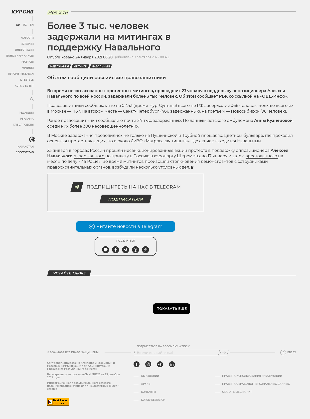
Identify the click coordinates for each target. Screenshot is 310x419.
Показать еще (171, 308)
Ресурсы (27, 61)
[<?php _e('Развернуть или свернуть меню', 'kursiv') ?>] (32, 139)
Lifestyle (27, 79)
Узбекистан (25, 152)
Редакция (26, 112)
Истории (27, 43)
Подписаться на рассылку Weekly (163, 346)
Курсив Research (21, 73)
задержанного (89, 156)
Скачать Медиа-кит (237, 392)
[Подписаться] (224, 352)
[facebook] (137, 364)
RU (18, 24)
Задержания (59, 66)
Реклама (27, 118)
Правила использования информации (252, 376)
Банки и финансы (20, 55)
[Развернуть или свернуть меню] (32, 99)
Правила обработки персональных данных (256, 384)
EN (32, 24)
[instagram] (148, 364)
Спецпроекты (23, 124)
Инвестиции (24, 49)
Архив (145, 384)
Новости (27, 37)
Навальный (101, 66)
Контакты (148, 392)
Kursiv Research (153, 400)
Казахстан (25, 146)
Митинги (80, 66)
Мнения (28, 67)
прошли (115, 150)
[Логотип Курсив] (22, 11)
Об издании (150, 376)
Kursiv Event (24, 85)
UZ (25, 24)
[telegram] (160, 364)
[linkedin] (172, 364)
